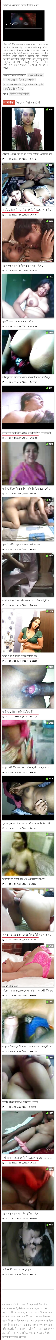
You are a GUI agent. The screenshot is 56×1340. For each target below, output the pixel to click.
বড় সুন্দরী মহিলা (35, 75)
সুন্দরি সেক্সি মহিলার (33, 84)
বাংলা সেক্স (9, 79)
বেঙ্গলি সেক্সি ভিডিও (20, 94)
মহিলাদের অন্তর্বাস (26, 79)
